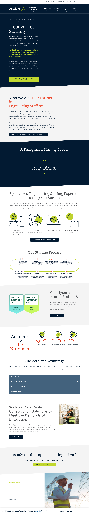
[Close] (86, 512)
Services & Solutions (33, 8)
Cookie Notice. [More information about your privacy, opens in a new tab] (38, 511)
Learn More (16, 437)
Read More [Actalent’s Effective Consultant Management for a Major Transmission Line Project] (12, 499)
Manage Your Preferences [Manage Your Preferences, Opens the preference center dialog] (66, 511)
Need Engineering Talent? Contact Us (28, 134)
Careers (75, 8)
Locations (69, 1)
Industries (46, 8)
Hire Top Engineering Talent (24, 79)
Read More (57, 315)
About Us (66, 8)
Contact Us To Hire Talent (44, 240)
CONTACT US (61, 1)
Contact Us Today (44, 464)
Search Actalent (78, 1)
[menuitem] (33, 8)
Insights (57, 8)
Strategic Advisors (16, 391)
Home (17, 9)
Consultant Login (51, 1)
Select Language (75, 2)
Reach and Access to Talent (19, 381)
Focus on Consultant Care (18, 386)
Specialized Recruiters (17, 377)
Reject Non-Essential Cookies (66, 514)
